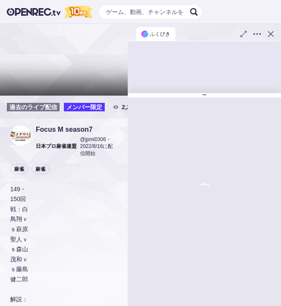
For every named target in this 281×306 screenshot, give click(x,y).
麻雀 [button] (19, 169)
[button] (20, 135)
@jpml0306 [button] (93, 139)
